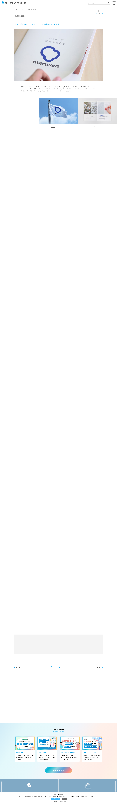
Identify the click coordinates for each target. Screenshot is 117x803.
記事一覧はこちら (58, 770)
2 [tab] (57, 127)
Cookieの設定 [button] (63, 801)
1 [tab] (53, 127)
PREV (18, 668)
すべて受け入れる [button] (55, 798)
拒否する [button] (64, 798)
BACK (58, 668)
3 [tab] (60, 127)
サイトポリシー (54, 801)
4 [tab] (64, 127)
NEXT (99, 668)
